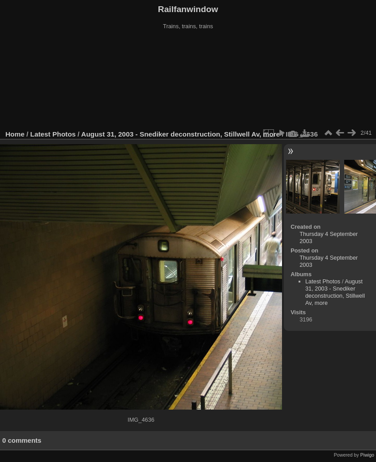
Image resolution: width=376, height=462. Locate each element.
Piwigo (367, 455)
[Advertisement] (188, 80)
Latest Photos (53, 134)
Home (15, 134)
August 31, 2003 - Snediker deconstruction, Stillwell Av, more (180, 134)
